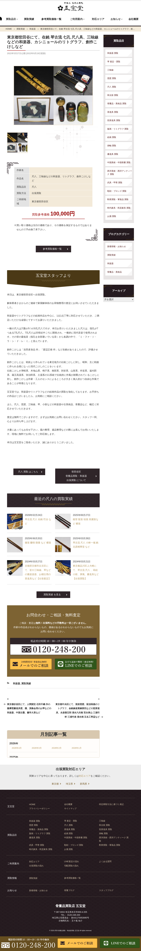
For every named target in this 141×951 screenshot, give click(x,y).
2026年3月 (37, 748)
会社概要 (133, 19)
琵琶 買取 (111, 78)
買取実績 (29, 19)
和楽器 (32, 29)
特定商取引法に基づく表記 (111, 804)
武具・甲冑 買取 (114, 182)
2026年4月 (17, 748)
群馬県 (83, 784)
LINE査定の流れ (71, 861)
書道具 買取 (112, 154)
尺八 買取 (111, 87)
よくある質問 (105, 861)
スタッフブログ (106, 890)
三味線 (110, 70)
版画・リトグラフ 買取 (117, 129)
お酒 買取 (111, 216)
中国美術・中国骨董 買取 (119, 162)
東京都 (55, 784)
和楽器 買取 (112, 53)
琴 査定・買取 (113, 61)
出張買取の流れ (36, 866)
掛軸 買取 (111, 145)
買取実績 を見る (52, 594)
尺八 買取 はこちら (28, 471)
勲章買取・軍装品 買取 (117, 199)
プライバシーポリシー (39, 808)
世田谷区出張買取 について (76, 475)
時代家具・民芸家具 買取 (119, 208)
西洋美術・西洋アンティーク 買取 (119, 172)
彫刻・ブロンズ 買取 (116, 191)
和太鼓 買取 (112, 95)
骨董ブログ (69, 890)
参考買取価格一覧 (51, 19)
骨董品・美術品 (114, 272)
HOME (9, 29)
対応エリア (98, 19)
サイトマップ (70, 808)
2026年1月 (77, 748)
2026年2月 (57, 748)
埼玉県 (69, 784)
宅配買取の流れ (71, 866)
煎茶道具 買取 (113, 120)
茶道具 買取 (112, 112)
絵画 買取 (111, 137)
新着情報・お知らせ (116, 246)
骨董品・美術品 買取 (116, 103)
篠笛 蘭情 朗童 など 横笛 (38, 542)
